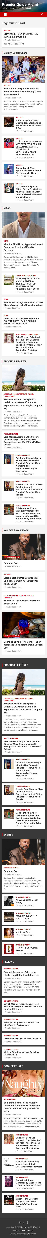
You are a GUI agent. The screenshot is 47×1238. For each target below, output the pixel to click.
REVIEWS (9, 961)
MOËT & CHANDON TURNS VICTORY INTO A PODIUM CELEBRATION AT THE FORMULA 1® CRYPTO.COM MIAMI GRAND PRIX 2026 (29, 148)
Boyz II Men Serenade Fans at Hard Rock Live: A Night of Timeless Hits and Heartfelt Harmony (23, 1006)
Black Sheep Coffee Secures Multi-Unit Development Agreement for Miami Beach (22, 581)
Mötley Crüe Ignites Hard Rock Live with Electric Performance (21, 1023)
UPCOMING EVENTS (12, 557)
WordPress (31, 1234)
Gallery (7, 85)
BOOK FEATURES (13, 1066)
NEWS (7, 208)
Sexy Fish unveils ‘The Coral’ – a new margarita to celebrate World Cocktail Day (23, 644)
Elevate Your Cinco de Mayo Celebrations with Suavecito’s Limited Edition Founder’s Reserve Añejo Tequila (29, 489)
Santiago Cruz (11, 563)
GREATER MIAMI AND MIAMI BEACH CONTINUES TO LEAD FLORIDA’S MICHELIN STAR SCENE (21, 321)
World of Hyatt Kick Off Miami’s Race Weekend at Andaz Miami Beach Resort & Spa (29, 124)
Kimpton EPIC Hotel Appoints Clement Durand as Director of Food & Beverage (23, 247)
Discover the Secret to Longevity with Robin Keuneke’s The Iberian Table (27, 1203)
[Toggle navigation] (5, 14)
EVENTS (8, 834)
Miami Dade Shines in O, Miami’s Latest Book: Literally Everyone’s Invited (29, 1164)
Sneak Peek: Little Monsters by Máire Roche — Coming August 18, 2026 (29, 1183)
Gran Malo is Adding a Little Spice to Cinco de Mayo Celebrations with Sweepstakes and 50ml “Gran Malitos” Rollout (22, 441)
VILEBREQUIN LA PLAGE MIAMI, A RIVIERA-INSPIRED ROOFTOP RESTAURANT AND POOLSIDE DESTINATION (28, 283)
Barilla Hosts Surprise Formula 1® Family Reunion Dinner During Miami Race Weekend (22, 91)
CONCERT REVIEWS (11, 969)
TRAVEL (24, 334)
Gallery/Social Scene (15, 52)
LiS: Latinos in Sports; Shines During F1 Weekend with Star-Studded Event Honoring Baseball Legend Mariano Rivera (29, 191)
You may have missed (16, 530)
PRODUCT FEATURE (20, 394)
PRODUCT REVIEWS (15, 361)
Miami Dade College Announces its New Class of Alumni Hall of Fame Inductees (23, 303)
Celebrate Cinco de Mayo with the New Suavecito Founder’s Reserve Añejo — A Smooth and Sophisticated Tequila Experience (29, 464)
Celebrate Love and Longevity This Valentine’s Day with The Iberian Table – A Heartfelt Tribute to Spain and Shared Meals (29, 1142)
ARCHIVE (7, 31)
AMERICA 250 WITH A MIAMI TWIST (26, 917)
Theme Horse (26, 1230)
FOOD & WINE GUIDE (23, 276)
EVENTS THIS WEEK (11, 595)
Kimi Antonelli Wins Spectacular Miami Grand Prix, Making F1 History (28, 170)
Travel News (33, 334)
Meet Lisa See (23, 932)
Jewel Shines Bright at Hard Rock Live (22, 1038)
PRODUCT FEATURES (16, 665)
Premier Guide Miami (20, 4)
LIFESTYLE (8, 394)
